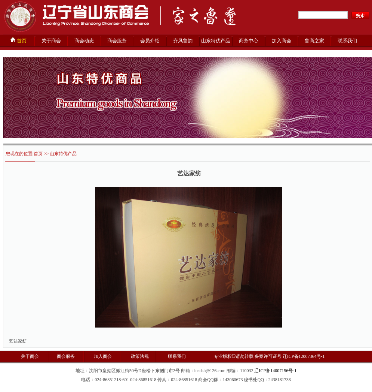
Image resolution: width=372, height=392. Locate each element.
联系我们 (347, 40)
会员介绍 (150, 40)
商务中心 (248, 40)
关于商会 (51, 40)
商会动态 (84, 40)
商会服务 (117, 40)
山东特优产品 (215, 40)
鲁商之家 (314, 40)
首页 (18, 40)
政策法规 (139, 356)
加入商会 (281, 40)
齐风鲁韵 (183, 40)
